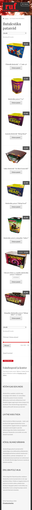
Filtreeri (6, 345)
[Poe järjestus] (14, 33)
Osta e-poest (16, 68)
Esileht (6, 18)
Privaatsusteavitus (8, 503)
